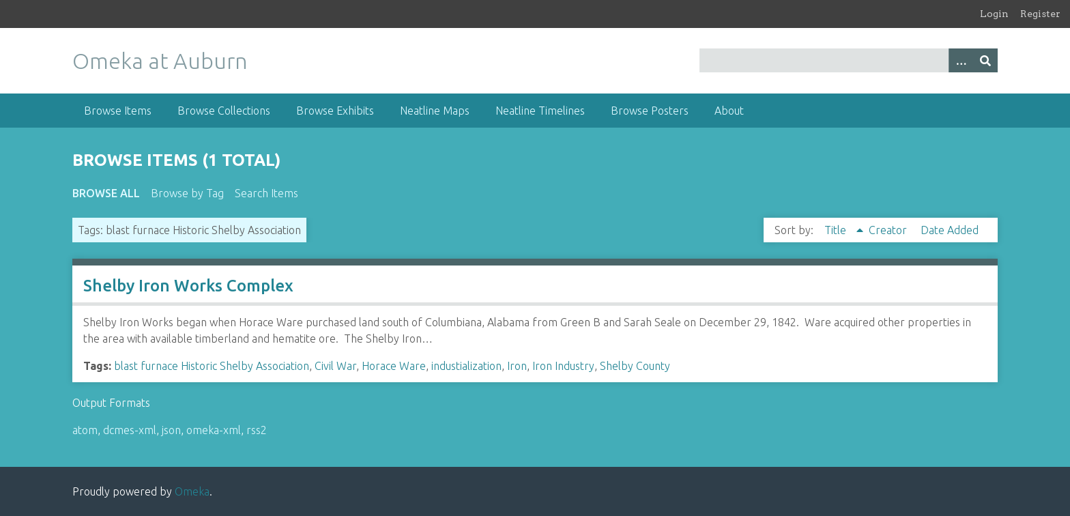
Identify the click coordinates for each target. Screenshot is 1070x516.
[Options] (961, 60)
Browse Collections (223, 110)
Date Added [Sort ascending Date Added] (950, 230)
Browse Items (117, 110)
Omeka (192, 491)
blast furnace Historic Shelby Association (211, 366)
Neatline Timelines (540, 110)
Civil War (335, 366)
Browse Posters (650, 110)
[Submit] (985, 60)
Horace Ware (394, 366)
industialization (466, 366)
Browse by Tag (187, 193)
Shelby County (635, 366)
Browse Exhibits (335, 110)
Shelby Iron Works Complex (188, 285)
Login (994, 13)
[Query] (848, 60)
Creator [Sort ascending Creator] (889, 230)
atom (85, 430)
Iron (517, 366)
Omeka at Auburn (160, 60)
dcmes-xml (129, 430)
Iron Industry (563, 366)
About (729, 110)
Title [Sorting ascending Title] (836, 230)
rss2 (256, 430)
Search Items (266, 193)
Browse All (106, 193)
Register (1040, 13)
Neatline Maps (434, 110)
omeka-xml (213, 430)
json (171, 430)
